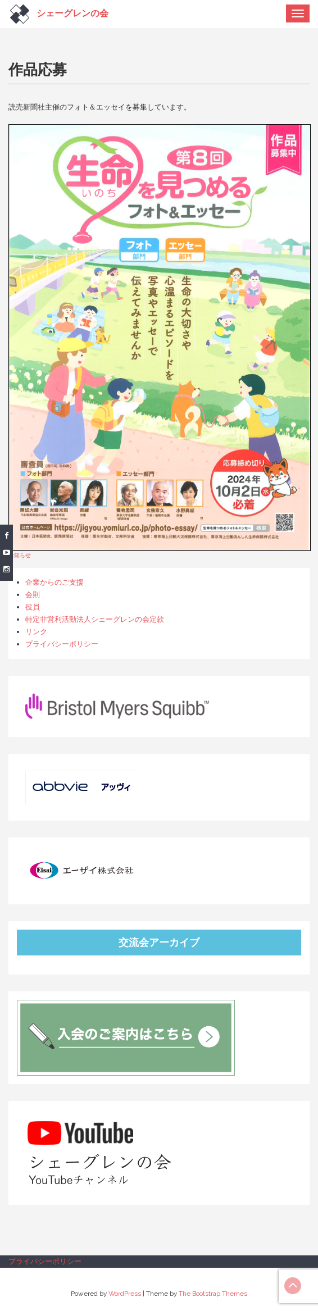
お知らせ (19, 555)
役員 (32, 607)
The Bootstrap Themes (213, 1294)
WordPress (124, 1294)
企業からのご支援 (54, 582)
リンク (36, 631)
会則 (32, 594)
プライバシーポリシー (61, 644)
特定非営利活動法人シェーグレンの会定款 (94, 619)
